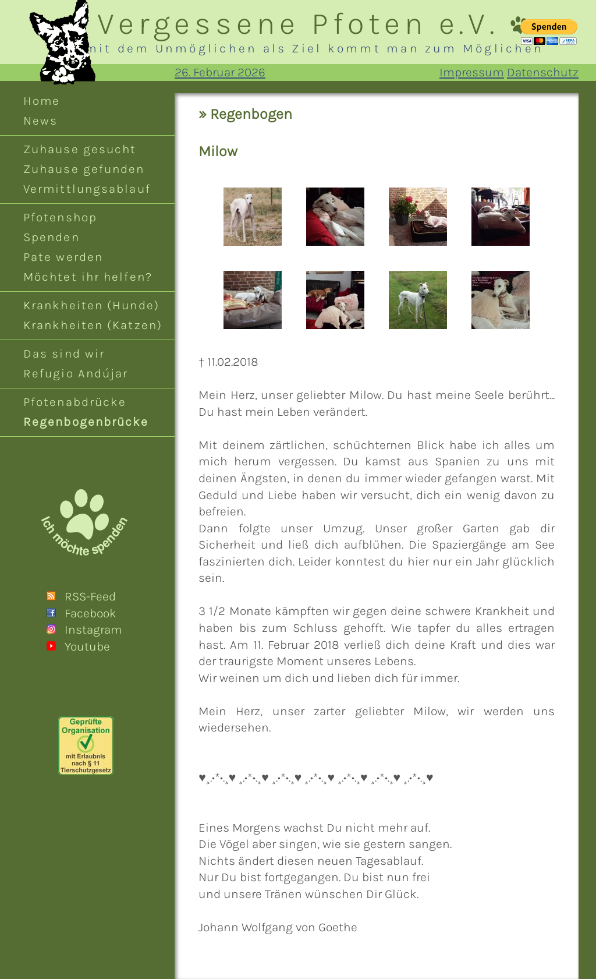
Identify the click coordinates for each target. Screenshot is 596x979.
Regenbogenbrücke (86, 422)
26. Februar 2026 (220, 72)
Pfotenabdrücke (74, 402)
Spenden (51, 237)
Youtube (87, 646)
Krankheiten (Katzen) (92, 325)
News (40, 121)
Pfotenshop (60, 217)
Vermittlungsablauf (87, 189)
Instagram (93, 630)
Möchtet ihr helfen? (87, 277)
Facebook (90, 613)
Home (41, 101)
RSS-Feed (90, 596)
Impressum (471, 72)
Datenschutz (543, 72)
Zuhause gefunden (84, 169)
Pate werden (63, 257)
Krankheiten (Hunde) (91, 305)
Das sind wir (64, 354)
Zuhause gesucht (79, 149)
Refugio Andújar (75, 373)
